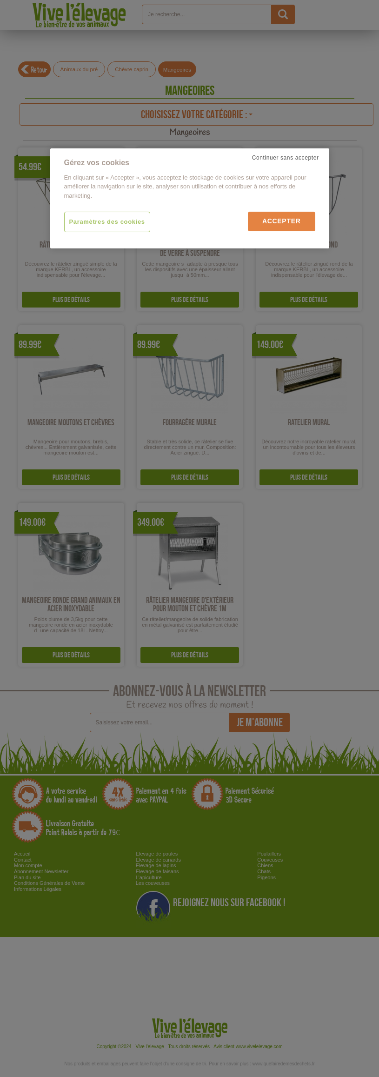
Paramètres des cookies (107, 221)
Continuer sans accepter (285, 157)
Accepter (281, 221)
